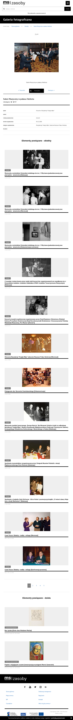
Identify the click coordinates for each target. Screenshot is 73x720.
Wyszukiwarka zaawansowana (36, 13)
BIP (7, 699)
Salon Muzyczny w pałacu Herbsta (43, 26)
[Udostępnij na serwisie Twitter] (14, 102)
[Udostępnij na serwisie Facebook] (15, 102)
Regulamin (41, 695)
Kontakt (41, 699)
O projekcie (9, 703)
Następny (51, 90)
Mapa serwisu (9, 695)
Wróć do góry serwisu (45, 704)
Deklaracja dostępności (45, 691)
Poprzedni (21, 90)
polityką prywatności (58, 718)
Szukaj (67, 8)
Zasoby (27, 26)
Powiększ (37, 91)
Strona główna (16, 26)
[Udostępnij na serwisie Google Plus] (12, 102)
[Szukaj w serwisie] (33, 9)
